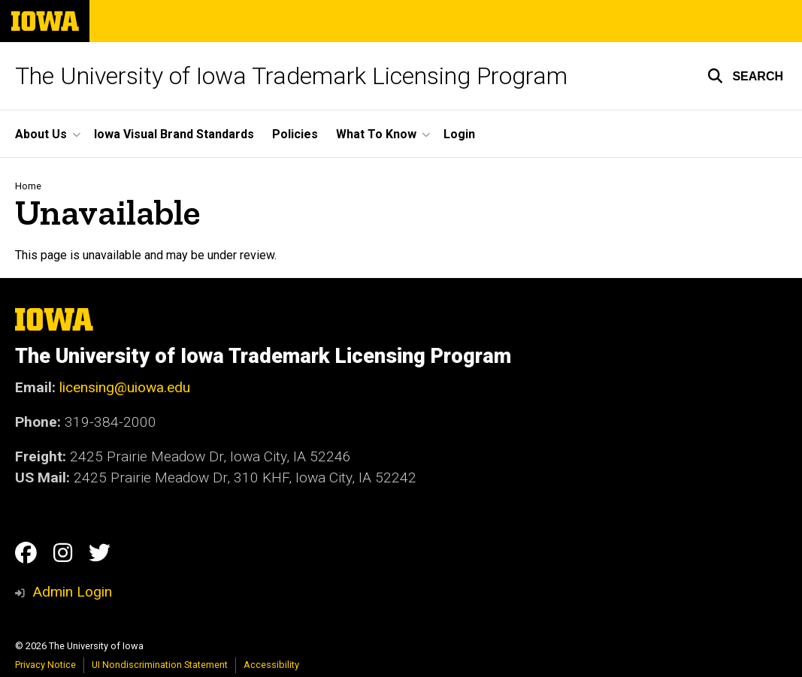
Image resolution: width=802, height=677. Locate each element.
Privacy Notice (45, 664)
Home (28, 186)
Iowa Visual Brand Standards (174, 134)
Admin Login (72, 591)
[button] (745, 76)
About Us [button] (41, 134)
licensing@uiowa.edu (124, 387)
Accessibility (271, 664)
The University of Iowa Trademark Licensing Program (291, 76)
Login (459, 134)
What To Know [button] (376, 134)
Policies (295, 134)
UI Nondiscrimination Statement (160, 664)
